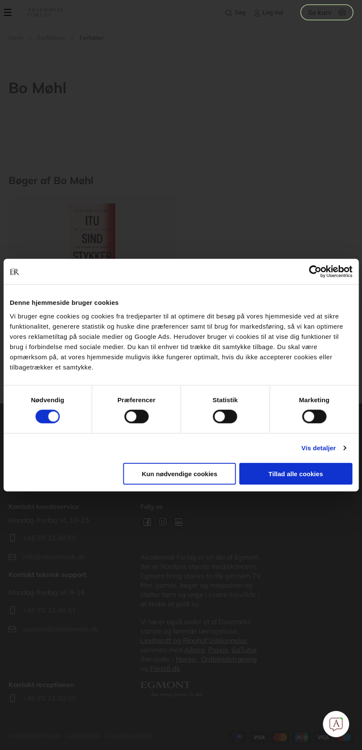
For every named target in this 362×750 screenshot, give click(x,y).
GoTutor (244, 649)
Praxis (218, 649)
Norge (185, 659)
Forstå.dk (165, 668)
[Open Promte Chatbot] (336, 724)
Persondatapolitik (127, 735)
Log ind (272, 12)
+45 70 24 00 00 (49, 698)
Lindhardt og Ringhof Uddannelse (193, 640)
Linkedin (178, 522)
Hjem (16, 38)
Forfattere (51, 38)
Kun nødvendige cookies (179, 473)
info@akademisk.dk (54, 556)
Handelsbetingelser (35, 735)
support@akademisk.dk (60, 629)
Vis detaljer (319, 448)
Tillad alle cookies (295, 473)
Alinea (194, 649)
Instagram (163, 522)
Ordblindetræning (229, 659)
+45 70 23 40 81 (49, 610)
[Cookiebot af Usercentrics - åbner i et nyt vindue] (315, 271)
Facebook (147, 522)
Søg (240, 12)
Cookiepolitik (83, 735)
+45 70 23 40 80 (49, 538)
